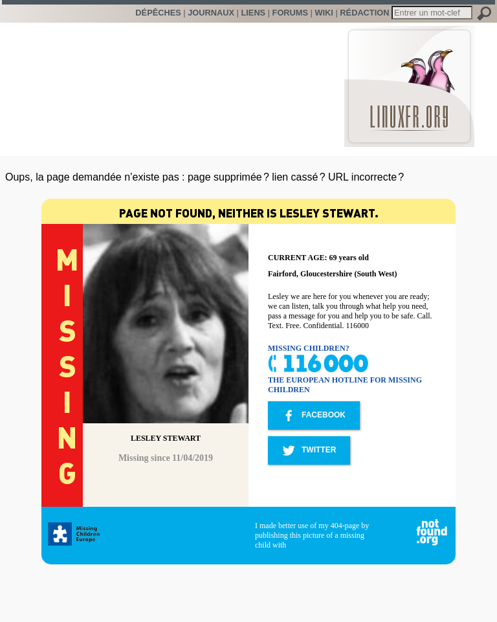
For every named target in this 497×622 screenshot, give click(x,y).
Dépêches (158, 12)
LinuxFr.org (409, 80)
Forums (290, 12)
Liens (253, 12)
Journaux (211, 12)
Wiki (324, 12)
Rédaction (364, 12)
